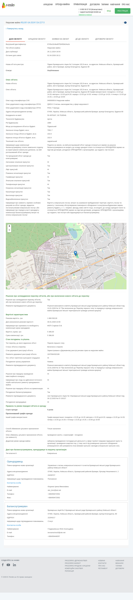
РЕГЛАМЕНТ (103, 571)
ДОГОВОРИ (95, 4)
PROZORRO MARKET (73, 566)
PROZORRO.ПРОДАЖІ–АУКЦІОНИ (77, 568)
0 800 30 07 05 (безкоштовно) (90, 9)
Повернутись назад (14, 31)
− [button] (9, 233)
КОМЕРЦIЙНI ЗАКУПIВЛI (74, 571)
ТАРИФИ (105, 4)
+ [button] (9, 229)
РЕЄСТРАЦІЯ (122, 11)
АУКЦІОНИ (48, 4)
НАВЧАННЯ (115, 4)
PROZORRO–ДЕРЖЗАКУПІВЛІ (76, 563)
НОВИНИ (101, 563)
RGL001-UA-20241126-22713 (33, 25)
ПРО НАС (126, 4)
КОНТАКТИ (102, 566)
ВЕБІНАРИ (119, 566)
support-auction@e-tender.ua (90, 12)
